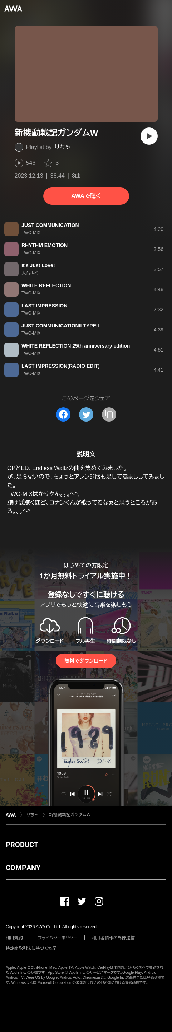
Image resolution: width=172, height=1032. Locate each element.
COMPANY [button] (23, 867)
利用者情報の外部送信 (113, 937)
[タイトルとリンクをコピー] (109, 414)
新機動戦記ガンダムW (69, 814)
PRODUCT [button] (22, 844)
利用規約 (14, 937)
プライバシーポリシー (57, 937)
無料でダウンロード (85, 661)
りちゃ (62, 147)
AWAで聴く (85, 196)
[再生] (149, 136)
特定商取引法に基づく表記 (31, 948)
